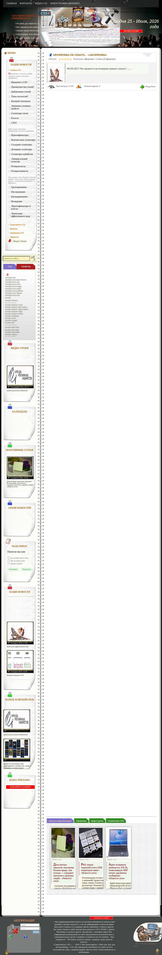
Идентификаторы (20, 135)
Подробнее (150, 86)
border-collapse (12, 316)
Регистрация (18, 937)
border (8, 298)
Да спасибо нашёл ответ (19, 558)
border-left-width (12, 332)
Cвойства (25, 266)
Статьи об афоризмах (106, 59)
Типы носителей (19, 96)
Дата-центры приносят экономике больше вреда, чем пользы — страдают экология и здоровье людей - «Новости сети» (20, 484)
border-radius (11, 334)
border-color (10, 318)
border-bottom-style (13, 311)
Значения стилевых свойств (21, 107)
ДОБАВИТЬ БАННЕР (131, 31)
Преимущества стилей (22, 87)
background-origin (13, 289)
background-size (12, 295)
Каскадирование (19, 196)
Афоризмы (89, 59)
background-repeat (13, 293)
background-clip (12, 282)
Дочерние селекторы (21, 149)
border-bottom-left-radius (16, 307)
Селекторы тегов (19, 113)
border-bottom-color (14, 305)
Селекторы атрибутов (22, 154)
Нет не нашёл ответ (17, 561)
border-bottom (11, 300)
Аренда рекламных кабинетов (17, 390)
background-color (13, 284)
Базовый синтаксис (21, 101)
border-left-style (12, 330)
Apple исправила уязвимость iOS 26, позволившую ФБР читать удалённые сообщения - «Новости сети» (118, 872)
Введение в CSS (19, 82)
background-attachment (15, 280)
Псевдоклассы (18, 166)
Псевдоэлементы (19, 171)
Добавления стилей (21, 91)
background (10, 278)
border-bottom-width (14, 314)
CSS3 (14, 123)
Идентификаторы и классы (21, 207)
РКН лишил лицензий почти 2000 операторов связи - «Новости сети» (91, 869)
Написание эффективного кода (20, 214)
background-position (14, 291)
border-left (9, 323)
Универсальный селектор (19, 160)
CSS (10, 266)
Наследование (18, 192)
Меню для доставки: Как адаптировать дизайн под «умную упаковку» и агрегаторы (17, 766)
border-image (11, 320)
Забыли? (31, 937)
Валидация (16, 201)
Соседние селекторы (21, 144)
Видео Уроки (20, 241)
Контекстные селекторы (23, 140)
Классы (15, 118)
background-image (13, 286)
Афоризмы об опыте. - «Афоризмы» (80, 54)
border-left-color (12, 327)
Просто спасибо (16, 564)
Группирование (19, 187)
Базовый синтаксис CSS (15, 675)
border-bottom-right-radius (16, 309)
